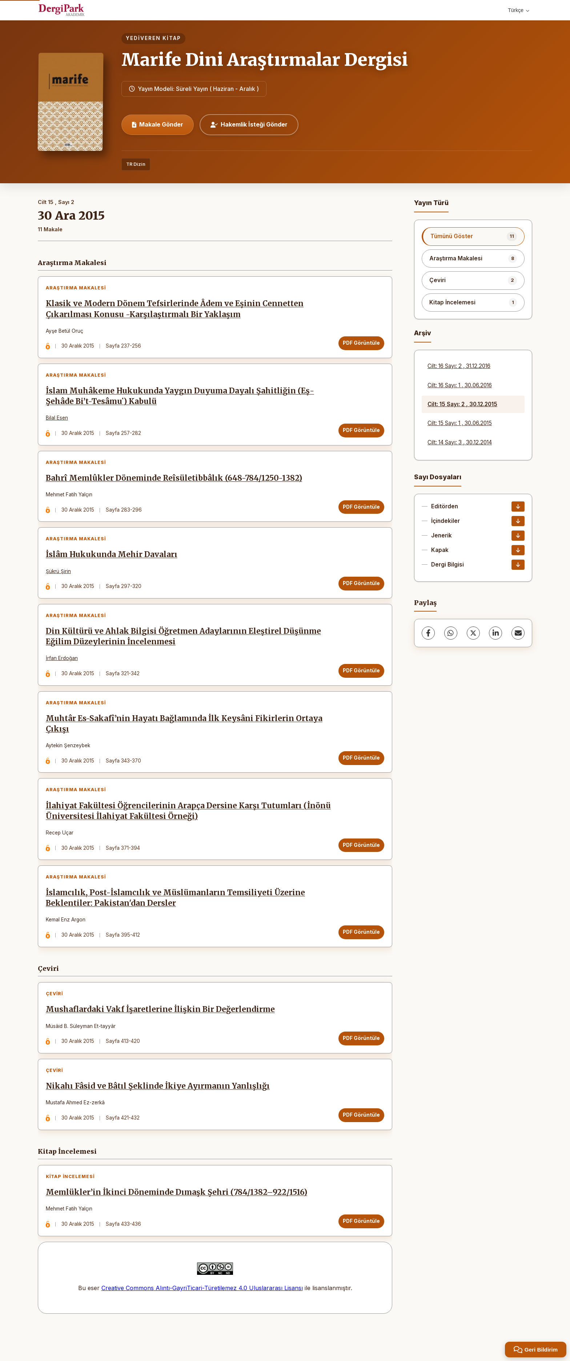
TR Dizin (135, 164)
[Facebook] (428, 633)
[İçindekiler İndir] (518, 521)
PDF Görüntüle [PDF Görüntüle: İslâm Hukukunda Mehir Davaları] (359, 594)
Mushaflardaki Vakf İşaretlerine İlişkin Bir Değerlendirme (161, 1035)
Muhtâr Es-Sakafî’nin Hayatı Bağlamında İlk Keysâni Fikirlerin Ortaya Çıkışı (185, 740)
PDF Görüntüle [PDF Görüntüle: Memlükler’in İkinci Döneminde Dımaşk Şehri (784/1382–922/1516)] (359, 1252)
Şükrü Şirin (59, 581)
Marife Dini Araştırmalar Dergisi (264, 60)
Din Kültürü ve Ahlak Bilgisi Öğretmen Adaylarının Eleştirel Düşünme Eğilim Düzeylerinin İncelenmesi (184, 650)
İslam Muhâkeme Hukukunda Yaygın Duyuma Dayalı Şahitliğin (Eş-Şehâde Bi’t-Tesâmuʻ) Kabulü (181, 401)
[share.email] (518, 633)
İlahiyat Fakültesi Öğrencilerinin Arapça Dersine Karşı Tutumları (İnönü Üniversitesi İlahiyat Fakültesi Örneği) (175, 830)
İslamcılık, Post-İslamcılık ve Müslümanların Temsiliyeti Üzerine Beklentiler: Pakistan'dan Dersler (176, 920)
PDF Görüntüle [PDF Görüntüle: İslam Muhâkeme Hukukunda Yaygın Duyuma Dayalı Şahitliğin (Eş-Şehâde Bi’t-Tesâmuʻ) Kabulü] (359, 434)
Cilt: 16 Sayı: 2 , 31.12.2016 (459, 366)
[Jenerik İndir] (518, 536)
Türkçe (518, 10)
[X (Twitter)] (473, 633)
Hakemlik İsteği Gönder (249, 124)
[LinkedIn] (495, 633)
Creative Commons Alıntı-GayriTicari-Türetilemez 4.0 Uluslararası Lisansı (202, 1320)
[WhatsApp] (450, 633)
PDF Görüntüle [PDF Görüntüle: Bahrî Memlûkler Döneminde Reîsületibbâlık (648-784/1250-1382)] (359, 514)
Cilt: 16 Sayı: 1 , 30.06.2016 (460, 385)
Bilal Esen (58, 422)
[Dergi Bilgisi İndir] (518, 565)
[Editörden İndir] (518, 506)
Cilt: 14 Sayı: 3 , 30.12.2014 (460, 442)
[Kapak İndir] (518, 550)
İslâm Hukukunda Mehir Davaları (113, 565)
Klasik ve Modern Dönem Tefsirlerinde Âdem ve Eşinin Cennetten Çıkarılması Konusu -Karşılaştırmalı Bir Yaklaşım (176, 311)
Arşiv (422, 333)
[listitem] (473, 236)
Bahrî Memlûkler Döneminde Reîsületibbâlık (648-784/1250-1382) (175, 485)
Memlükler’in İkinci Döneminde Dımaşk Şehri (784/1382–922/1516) (178, 1223)
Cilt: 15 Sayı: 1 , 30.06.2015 (460, 423)
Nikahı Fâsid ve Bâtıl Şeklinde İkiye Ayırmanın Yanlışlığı (159, 1114)
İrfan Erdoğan (63, 672)
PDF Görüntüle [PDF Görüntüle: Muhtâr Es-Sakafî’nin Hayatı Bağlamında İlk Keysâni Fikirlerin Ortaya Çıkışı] (359, 774)
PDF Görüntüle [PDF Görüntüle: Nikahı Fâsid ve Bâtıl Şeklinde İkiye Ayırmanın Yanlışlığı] (359, 1143)
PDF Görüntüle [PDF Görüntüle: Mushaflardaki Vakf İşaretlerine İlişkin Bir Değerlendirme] (359, 1063)
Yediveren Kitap (153, 38)
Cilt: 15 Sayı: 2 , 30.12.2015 (462, 404)
